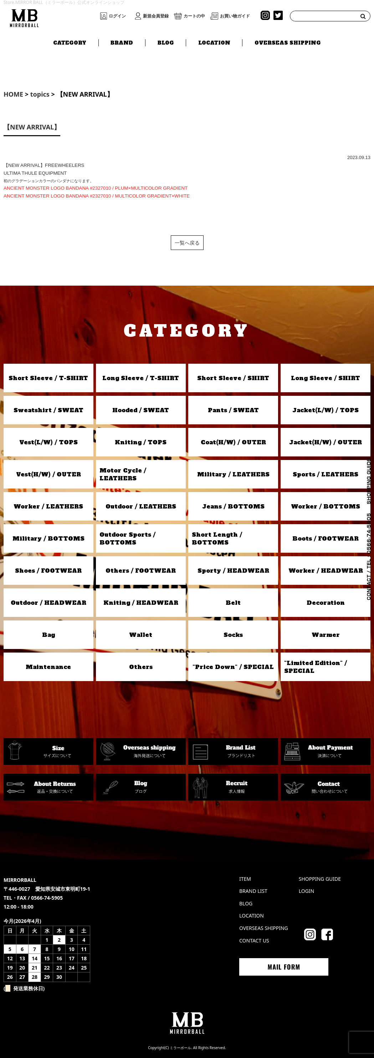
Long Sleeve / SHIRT (325, 378)
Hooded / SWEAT (140, 410)
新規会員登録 (156, 16)
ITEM (245, 878)
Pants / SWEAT (233, 410)
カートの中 (194, 16)
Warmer (326, 635)
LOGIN (306, 891)
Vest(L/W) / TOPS (48, 442)
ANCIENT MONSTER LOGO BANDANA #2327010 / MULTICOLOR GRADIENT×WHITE (97, 196)
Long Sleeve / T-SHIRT (140, 378)
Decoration (326, 603)
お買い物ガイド (235, 16)
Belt (233, 603)
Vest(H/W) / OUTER (48, 474)
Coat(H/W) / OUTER (233, 442)
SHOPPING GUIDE (320, 878)
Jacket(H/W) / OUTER (325, 442)
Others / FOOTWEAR (141, 570)
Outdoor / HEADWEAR (48, 603)
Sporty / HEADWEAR (233, 570)
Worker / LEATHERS (48, 506)
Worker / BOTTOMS (325, 506)
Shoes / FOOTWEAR (48, 570)
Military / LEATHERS (233, 474)
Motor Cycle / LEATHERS (122, 474)
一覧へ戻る (187, 242)
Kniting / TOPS (140, 442)
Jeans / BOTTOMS (233, 506)
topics (40, 94)
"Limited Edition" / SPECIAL (315, 667)
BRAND (122, 41)
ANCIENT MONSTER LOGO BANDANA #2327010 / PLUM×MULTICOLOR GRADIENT (96, 188)
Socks (233, 635)
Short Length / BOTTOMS (217, 538)
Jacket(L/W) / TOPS (325, 410)
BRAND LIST (253, 891)
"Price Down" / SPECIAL (233, 667)
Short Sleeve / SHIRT (233, 378)
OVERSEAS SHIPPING (288, 41)
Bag (48, 635)
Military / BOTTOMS (48, 538)
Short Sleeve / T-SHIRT (48, 378)
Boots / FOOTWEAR (325, 538)
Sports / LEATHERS (325, 474)
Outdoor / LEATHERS (141, 506)
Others (141, 667)
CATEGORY (69, 41)
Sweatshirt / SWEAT (48, 410)
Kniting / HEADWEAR (140, 603)
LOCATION (214, 41)
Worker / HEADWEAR (325, 570)
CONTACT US (254, 940)
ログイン (117, 16)
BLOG (166, 41)
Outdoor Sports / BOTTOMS (127, 538)
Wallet (140, 635)
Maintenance (48, 667)
